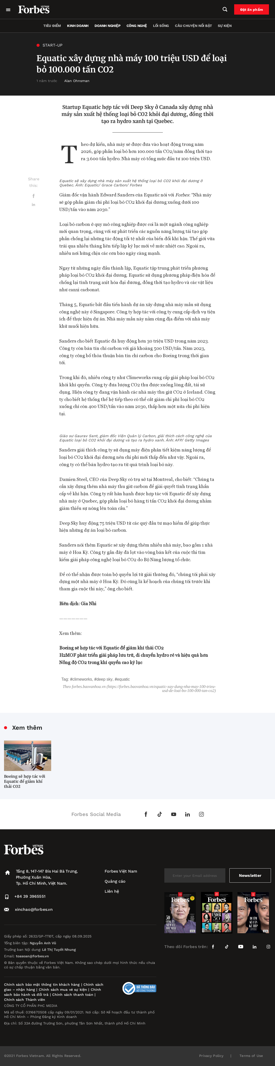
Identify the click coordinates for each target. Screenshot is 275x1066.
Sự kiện (225, 26)
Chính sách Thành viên (24, 1000)
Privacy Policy (211, 1056)
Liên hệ (112, 891)
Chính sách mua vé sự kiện (63, 990)
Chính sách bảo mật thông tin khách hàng (42, 984)
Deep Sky (104, 679)
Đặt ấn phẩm (251, 10)
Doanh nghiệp (107, 26)
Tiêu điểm (52, 26)
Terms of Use (251, 1056)
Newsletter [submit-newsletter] (250, 875)
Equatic (123, 679)
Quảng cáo (115, 881)
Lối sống (161, 26)
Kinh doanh (77, 26)
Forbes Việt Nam (121, 871)
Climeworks (82, 679)
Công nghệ (137, 26)
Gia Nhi (88, 603)
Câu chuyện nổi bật (193, 26)
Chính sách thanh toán (72, 995)
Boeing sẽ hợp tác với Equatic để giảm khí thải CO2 (24, 781)
